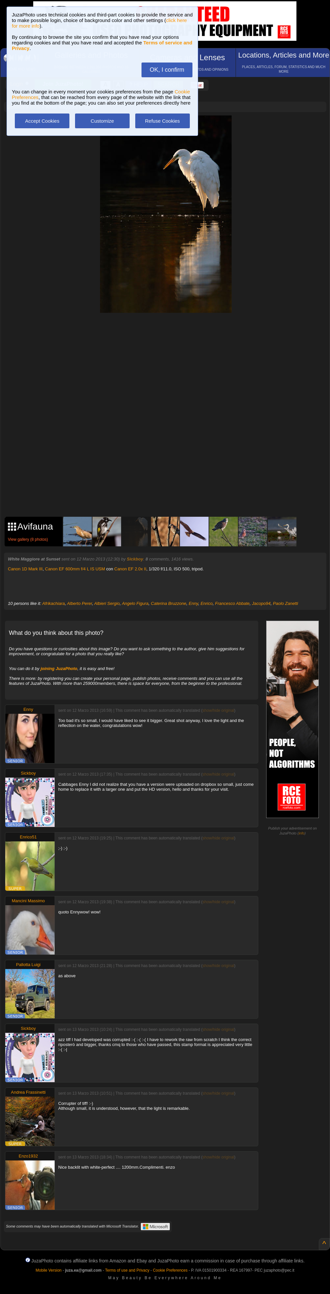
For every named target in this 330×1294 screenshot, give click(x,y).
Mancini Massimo (28, 900)
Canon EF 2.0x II (130, 568)
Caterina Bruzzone (169, 603)
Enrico (206, 603)
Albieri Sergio (106, 603)
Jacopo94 (261, 603)
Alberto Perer (79, 603)
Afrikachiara (53, 603)
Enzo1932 (28, 1156)
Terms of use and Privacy (127, 1270)
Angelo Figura (135, 603)
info (302, 833)
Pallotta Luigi (28, 964)
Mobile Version (49, 1270)
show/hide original (218, 710)
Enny (193, 603)
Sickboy (135, 559)
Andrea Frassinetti (28, 1092)
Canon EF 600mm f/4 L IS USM (75, 568)
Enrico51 (28, 836)
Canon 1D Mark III (25, 568)
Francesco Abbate (232, 603)
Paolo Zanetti (285, 603)
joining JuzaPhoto (58, 668)
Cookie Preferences (170, 1270)
